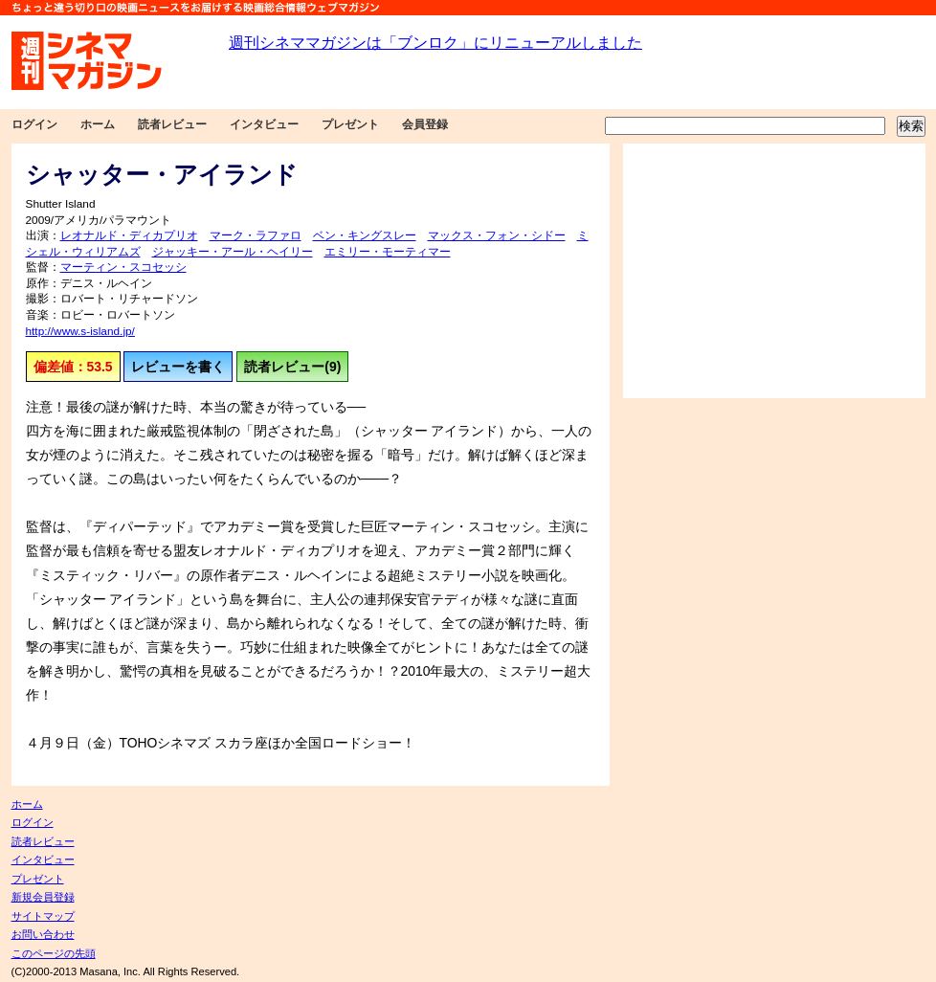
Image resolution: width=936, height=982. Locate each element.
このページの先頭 (53, 953)
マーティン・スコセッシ (123, 267)
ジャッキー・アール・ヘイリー (232, 251)
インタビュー (264, 124)
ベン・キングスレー (364, 235)
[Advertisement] (774, 271)
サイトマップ (43, 916)
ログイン (34, 124)
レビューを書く (178, 366)
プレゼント (350, 124)
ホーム (97, 124)
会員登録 (425, 124)
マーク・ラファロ (255, 235)
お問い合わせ (43, 934)
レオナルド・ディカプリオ (129, 235)
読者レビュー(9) (292, 366)
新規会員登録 (43, 897)
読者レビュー (172, 124)
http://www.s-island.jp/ (80, 331)
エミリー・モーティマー (387, 251)
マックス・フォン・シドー (497, 235)
